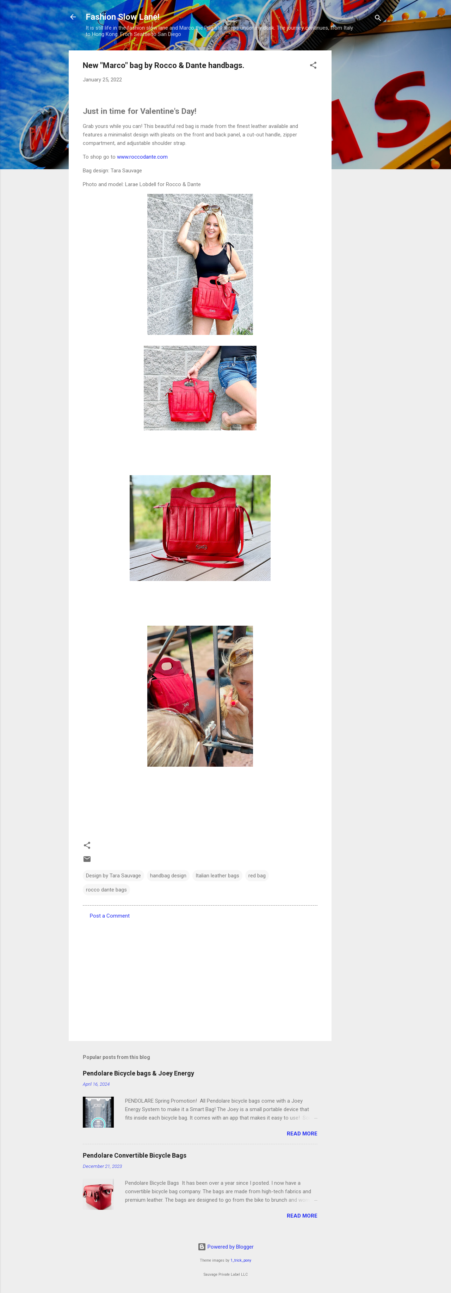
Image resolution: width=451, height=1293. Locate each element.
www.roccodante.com (142, 157)
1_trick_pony (240, 1260)
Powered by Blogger (226, 1247)
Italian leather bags (217, 875)
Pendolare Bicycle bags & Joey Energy (138, 1073)
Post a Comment (110, 916)
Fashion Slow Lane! (123, 17)
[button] (313, 66)
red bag (257, 875)
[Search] (378, 19)
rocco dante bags (106, 890)
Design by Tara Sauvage (113, 875)
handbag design (168, 875)
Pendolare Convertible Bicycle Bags (134, 1155)
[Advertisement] (359, 156)
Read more (302, 1133)
